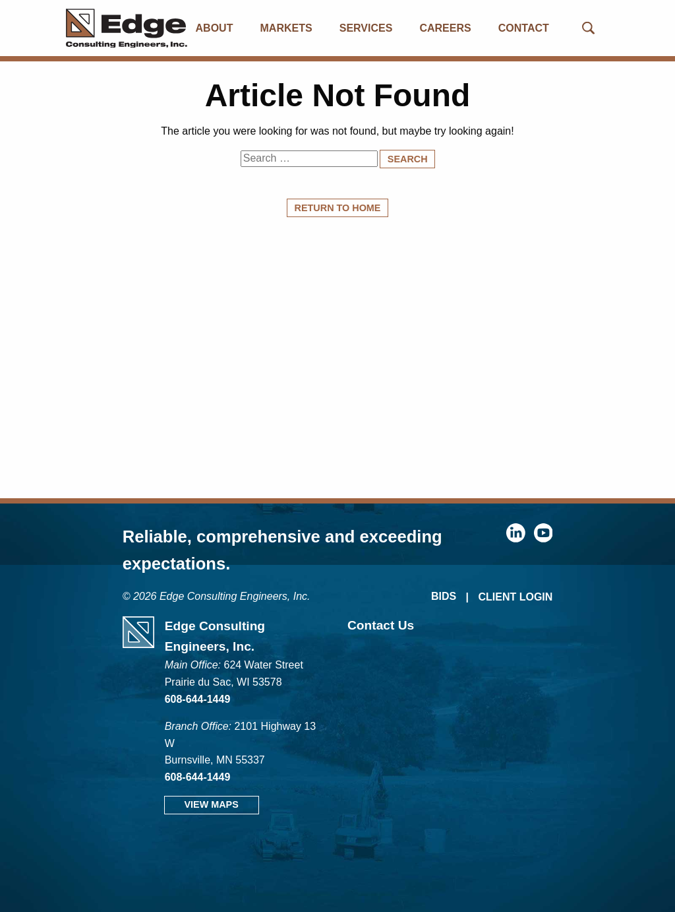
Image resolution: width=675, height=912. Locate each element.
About (214, 28)
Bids (443, 596)
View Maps (211, 804)
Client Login (515, 597)
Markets (286, 28)
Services (366, 28)
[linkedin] (515, 538)
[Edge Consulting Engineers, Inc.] (112, 28)
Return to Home (338, 208)
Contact (523, 28)
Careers (445, 28)
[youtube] (543, 538)
